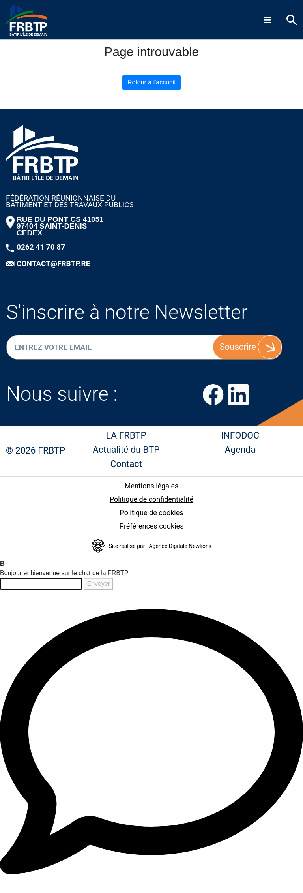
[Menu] (267, 20)
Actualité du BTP (126, 450)
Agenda (239, 450)
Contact (126, 464)
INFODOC (240, 435)
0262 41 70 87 (41, 247)
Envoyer (98, 583)
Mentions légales (151, 486)
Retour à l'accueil (151, 82)
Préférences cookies (152, 526)
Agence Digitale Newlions (180, 546)
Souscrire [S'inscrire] (238, 347)
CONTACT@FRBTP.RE (53, 263)
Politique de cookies (151, 512)
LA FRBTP (126, 435)
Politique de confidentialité (151, 499)
